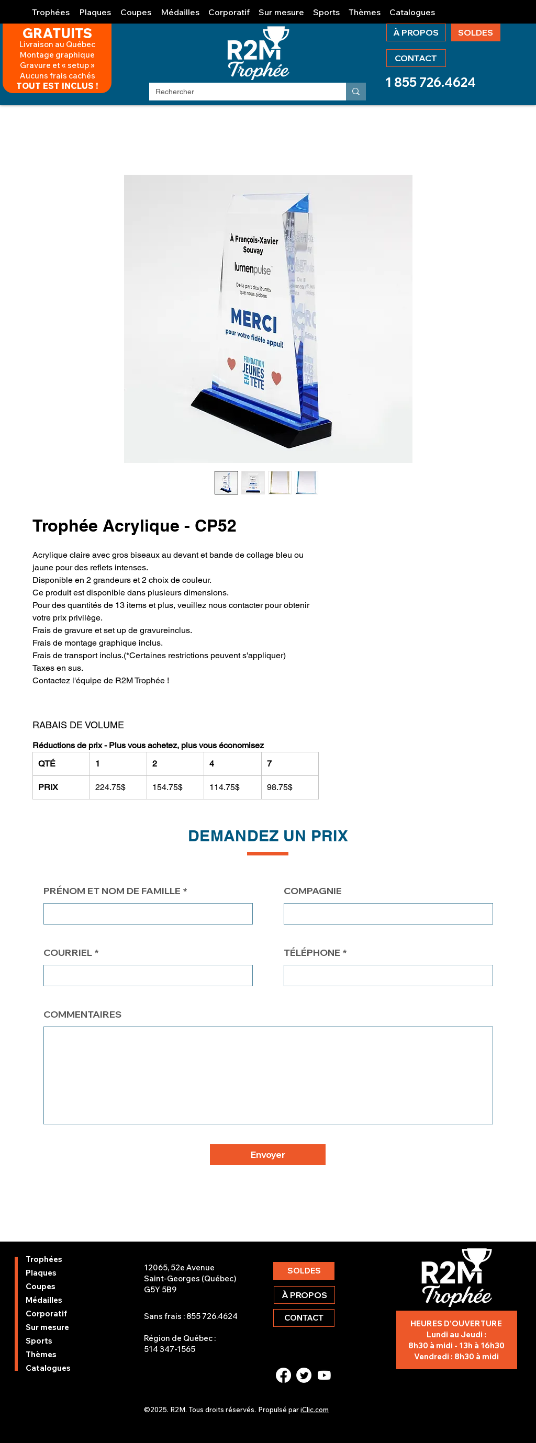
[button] (51, 7)
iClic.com (314, 1409)
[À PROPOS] (416, 32)
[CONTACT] (416, 58)
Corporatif (46, 1313)
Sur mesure (47, 1327)
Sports (39, 1341)
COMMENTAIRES (82, 1014)
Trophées (44, 1259)
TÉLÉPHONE (312, 952)
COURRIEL (67, 952)
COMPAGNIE (313, 891)
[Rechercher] (239, 92)
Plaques (41, 1273)
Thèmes (41, 1354)
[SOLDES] (475, 32)
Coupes (40, 1286)
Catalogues (48, 1368)
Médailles (44, 1300)
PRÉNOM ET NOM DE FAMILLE (112, 891)
